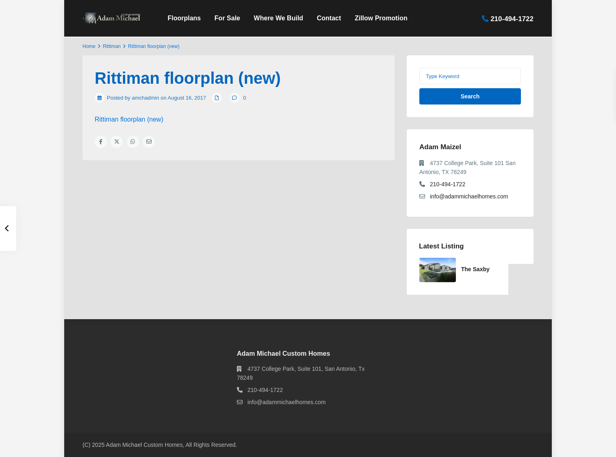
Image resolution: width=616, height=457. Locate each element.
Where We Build (279, 18)
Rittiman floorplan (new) (129, 119)
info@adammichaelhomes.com (469, 196)
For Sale (227, 18)
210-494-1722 (512, 18)
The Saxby (475, 269)
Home (88, 46)
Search (470, 96)
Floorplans (184, 18)
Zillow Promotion (381, 18)
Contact (329, 18)
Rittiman (112, 46)
